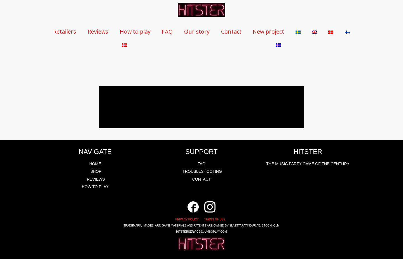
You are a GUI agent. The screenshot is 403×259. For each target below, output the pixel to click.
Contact (240, 31)
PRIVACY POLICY (187, 219)
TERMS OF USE (214, 219)
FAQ (173, 31)
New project (279, 31)
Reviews (100, 31)
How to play (140, 31)
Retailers (66, 31)
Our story (204, 31)
